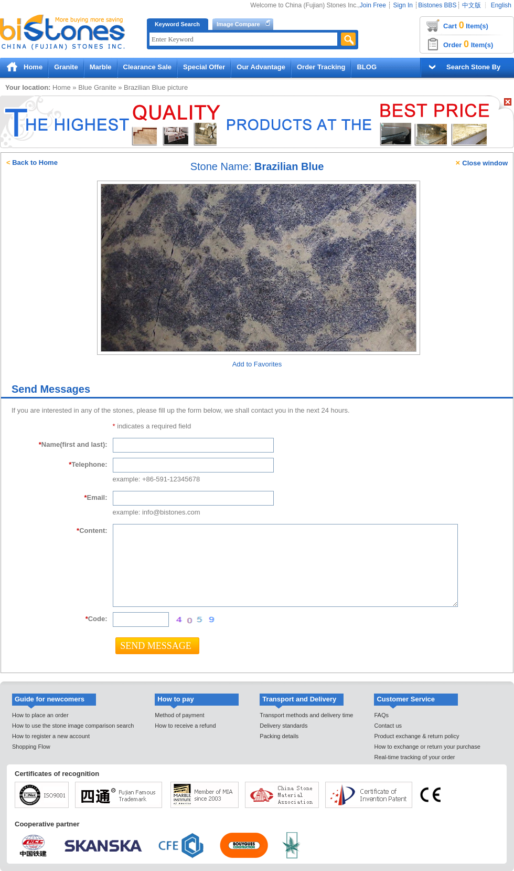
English (501, 5)
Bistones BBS (437, 5)
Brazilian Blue (145, 87)
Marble (101, 67)
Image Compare (238, 24)
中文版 (471, 5)
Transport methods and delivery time (306, 715)
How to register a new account (51, 736)
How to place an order (40, 715)
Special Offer (204, 67)
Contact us (388, 725)
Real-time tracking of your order (414, 757)
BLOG (367, 67)
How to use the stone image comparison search (73, 725)
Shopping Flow (31, 746)
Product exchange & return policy (416, 736)
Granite (66, 67)
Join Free (373, 5)
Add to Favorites (257, 364)
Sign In (403, 5)
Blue (85, 87)
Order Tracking (321, 67)
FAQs (381, 715)
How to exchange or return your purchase (427, 746)
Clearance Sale (147, 67)
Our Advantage (261, 67)
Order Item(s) (468, 44)
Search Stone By (473, 67)
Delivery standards (283, 725)
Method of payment (179, 715)
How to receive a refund (185, 725)
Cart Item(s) (465, 25)
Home (33, 67)
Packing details (279, 736)
